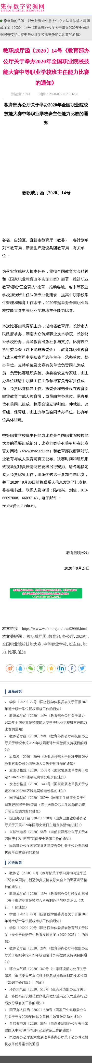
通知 (22, 652)
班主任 (75, 644)
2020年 (82, 636)
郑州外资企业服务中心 (45, 21)
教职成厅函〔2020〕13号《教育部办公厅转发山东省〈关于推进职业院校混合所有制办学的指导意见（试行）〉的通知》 (46, 900)
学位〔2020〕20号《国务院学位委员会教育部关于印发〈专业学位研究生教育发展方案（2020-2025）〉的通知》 (46, 934)
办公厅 (68, 636)
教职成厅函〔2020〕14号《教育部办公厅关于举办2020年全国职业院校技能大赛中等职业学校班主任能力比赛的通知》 (45, 27)
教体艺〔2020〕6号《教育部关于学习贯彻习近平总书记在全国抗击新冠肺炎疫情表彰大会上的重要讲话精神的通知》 (46, 880)
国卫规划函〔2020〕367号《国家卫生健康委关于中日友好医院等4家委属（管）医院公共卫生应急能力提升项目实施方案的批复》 (46, 804)
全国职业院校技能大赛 (21, 644)
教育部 (54, 636)
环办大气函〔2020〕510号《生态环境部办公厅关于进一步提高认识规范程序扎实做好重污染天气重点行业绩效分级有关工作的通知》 (46, 996)
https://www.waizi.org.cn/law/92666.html (54, 628)
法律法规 (73, 21)
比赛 (12, 652)
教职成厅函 (36, 636)
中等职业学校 (55, 644)
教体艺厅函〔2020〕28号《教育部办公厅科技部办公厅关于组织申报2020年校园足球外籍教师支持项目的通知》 (46, 743)
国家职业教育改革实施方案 (33, 279)
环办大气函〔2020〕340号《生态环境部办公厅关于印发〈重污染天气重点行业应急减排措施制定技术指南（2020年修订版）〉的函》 (46, 975)
